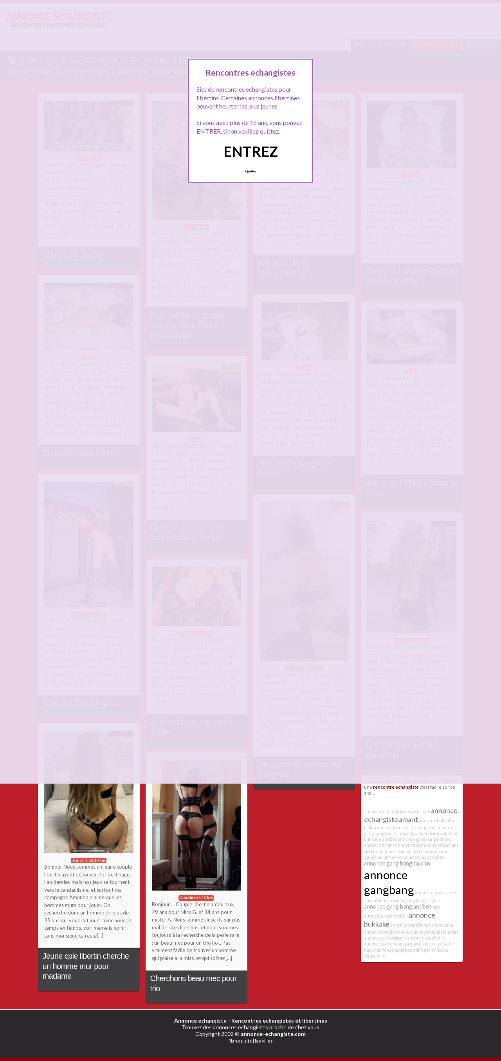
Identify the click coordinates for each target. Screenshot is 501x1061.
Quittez (250, 171)
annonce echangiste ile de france (397, 811)
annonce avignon (380, 844)
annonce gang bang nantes (424, 839)
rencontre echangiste (396, 786)
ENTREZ (250, 151)
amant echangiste (426, 857)
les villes (264, 1040)
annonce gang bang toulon (397, 863)
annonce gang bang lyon (421, 844)
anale (382, 827)
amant (408, 819)
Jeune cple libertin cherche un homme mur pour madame (86, 966)
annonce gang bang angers (413, 900)
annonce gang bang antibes (398, 906)
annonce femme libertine (403, 851)
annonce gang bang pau (412, 827)
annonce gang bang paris (388, 943)
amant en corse (393, 857)
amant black (396, 915)
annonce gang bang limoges (404, 949)
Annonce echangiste (200, 1020)
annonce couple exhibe (386, 931)
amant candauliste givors (434, 931)
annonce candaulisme (417, 833)
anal (450, 924)
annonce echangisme (385, 937)
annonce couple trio (426, 937)
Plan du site (240, 1040)
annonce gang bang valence (417, 924)
